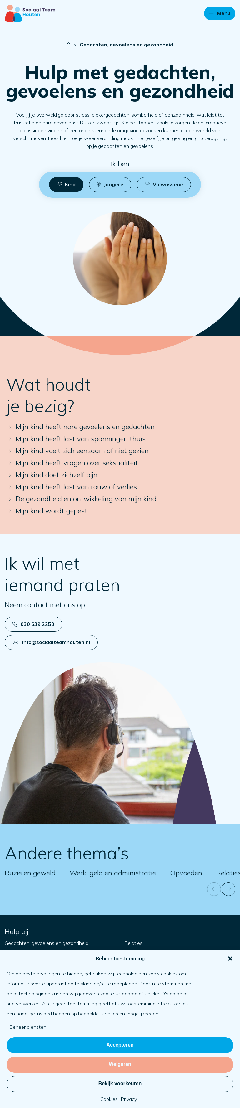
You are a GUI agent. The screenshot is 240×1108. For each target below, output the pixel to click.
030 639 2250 (33, 624)
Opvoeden (186, 872)
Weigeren (120, 1064)
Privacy (129, 1099)
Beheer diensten (28, 1027)
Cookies (109, 1099)
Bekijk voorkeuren (120, 1083)
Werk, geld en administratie (113, 872)
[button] (230, 959)
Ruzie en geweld (30, 872)
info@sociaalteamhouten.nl (51, 642)
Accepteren (119, 1045)
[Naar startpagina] (30, 13)
